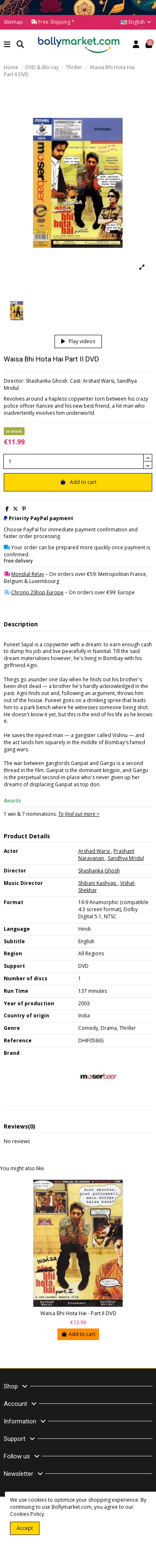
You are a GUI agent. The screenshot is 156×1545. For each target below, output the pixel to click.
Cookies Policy (27, 1514)
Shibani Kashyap (98, 883)
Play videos (78, 341)
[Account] (136, 45)
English (136, 21)
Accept (25, 1528)
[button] (7, 45)
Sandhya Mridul (126, 858)
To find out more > (78, 813)
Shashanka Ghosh (99, 870)
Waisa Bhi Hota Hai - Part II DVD (78, 1313)
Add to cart (78, 482)
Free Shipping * (55, 21)
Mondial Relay (27, 574)
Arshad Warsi (94, 851)
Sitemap (13, 21)
